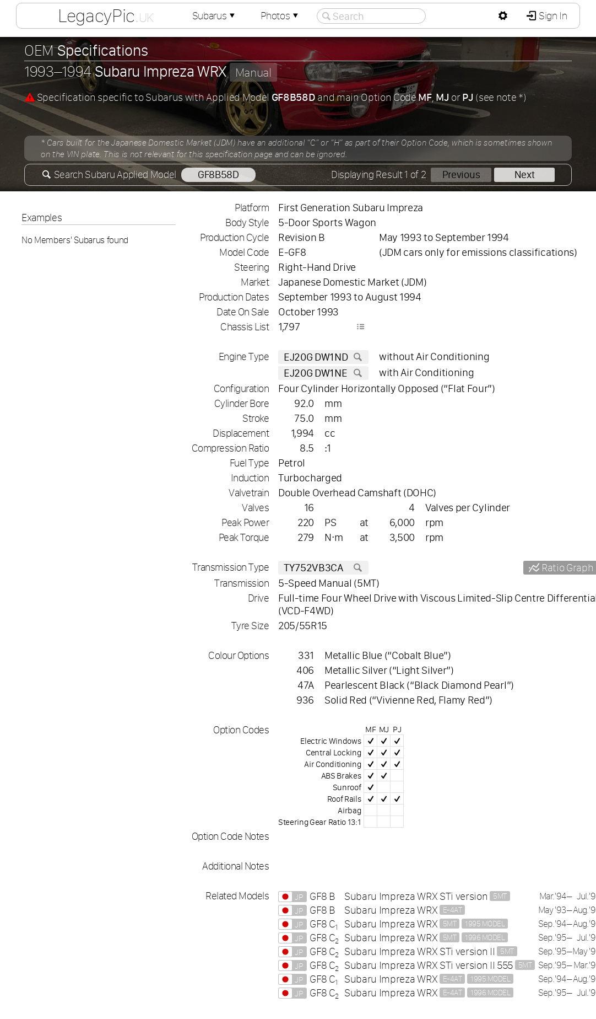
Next (524, 174)
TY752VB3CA (323, 567)
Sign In (552, 15)
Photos (280, 15)
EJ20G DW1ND (323, 357)
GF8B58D (218, 174)
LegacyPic (106, 15)
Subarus (214, 15)
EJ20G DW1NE (323, 373)
